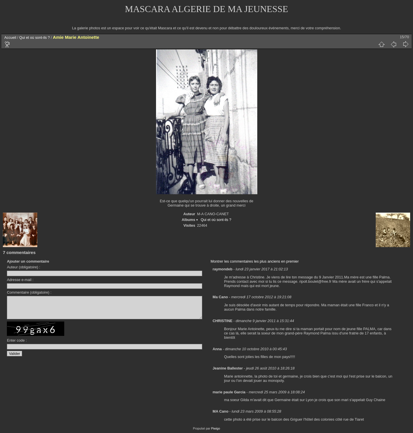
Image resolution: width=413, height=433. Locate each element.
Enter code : (17, 344)
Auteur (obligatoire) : (23, 267)
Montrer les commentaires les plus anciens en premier (255, 261)
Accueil (10, 37)
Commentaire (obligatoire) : (29, 292)
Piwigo (215, 428)
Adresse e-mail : (20, 280)
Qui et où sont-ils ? (34, 37)
